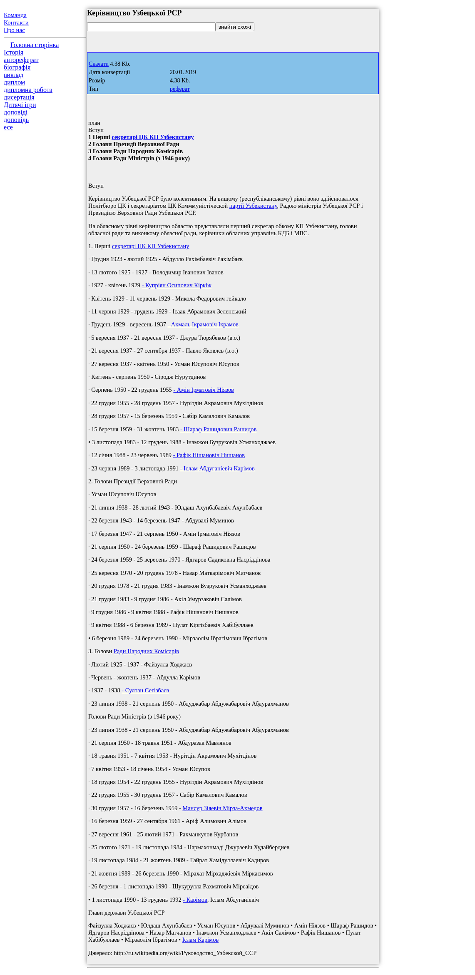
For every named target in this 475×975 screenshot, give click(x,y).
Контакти (16, 22)
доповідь (16, 119)
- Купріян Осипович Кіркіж (176, 285)
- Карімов (195, 899)
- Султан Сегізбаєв (145, 690)
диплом (14, 82)
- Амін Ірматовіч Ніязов (203, 389)
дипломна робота (28, 89)
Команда (15, 15)
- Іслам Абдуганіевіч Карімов (217, 468)
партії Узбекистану (253, 205)
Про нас (14, 30)
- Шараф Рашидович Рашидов (218, 429)
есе (8, 127)
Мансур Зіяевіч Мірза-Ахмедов (222, 808)
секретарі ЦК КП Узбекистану (153, 137)
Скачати (99, 64)
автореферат (21, 59)
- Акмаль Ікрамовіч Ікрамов (202, 324)
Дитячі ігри (20, 104)
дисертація (19, 97)
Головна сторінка (34, 44)
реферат (180, 89)
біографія (17, 67)
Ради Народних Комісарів (146, 651)
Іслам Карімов (200, 939)
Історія (13, 52)
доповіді (15, 112)
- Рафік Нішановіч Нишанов (209, 455)
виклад (13, 74)
